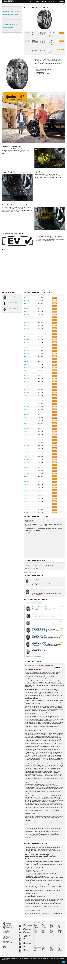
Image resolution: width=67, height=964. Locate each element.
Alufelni (4, 946)
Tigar (59, 926)
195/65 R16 (26, 389)
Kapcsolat (5, 926)
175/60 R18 (26, 319)
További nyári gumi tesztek (30, 572)
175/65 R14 (26, 325)
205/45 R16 (26, 392)
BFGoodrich (36, 927)
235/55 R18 (26, 490)
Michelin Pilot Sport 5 (13, 308)
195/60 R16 (26, 384)
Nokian (51, 928)
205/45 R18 (26, 398)
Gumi (31, 1)
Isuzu (43, 948)
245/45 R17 (26, 501)
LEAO (43, 933)
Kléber (43, 931)
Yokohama (60, 932)
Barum (35, 926)
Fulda (43, 924)
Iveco (43, 949)
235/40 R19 (26, 476)
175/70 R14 (26, 333)
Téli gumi (4, 934)
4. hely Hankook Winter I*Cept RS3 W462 (27, 935)
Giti (42, 926)
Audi (35, 946)
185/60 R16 (26, 353)
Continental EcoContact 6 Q (39, 649)
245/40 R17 (26, 498)
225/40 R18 (26, 451)
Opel (51, 948)
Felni (37, 1)
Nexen (51, 927)
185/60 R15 (26, 350)
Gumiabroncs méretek (7, 931)
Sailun (51, 932)
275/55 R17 (26, 512)
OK (63, 961)
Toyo (59, 927)
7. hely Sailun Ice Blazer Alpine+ (27, 947)
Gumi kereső (5, 930)
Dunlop (35, 931)
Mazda (43, 951)
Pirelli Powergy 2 (12, 296)
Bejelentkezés (61, 1)
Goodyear (44, 928)
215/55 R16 (26, 437)
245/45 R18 (26, 504)
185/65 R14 (26, 356)
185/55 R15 (26, 342)
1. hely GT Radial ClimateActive (27, 925)
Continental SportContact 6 (39, 635)
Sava (51, 933)
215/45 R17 (26, 428)
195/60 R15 (26, 381)
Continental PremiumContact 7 (39, 614)
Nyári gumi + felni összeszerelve (9, 945)
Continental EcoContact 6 (38, 628)
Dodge (35, 951)
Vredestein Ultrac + (12, 302)
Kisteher (33, 602)
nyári (41, 32)
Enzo (51, 939)
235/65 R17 (26, 495)
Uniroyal (59, 928)
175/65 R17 (26, 331)
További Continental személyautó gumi (33, 656)
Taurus (59, 925)
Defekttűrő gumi (6, 937)
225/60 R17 (26, 465)
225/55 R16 (26, 459)
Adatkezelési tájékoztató (7, 927)
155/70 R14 (26, 300)
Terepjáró (39, 602)
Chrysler (35, 948)
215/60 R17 (26, 442)
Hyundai (43, 947)
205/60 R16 (26, 414)
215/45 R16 (26, 426)
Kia (42, 950)
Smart (59, 946)
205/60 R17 (26, 417)
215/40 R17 (26, 423)
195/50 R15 (26, 367)
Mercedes (52, 945)
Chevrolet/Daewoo (37, 947)
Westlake (59, 931)
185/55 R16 (26, 345)
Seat (51, 951)
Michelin (51, 926)
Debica (35, 930)
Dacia (35, 950)
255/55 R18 (26, 509)
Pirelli (51, 928)
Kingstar (43, 930)
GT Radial (44, 928)
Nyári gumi (5, 935)
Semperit (59, 924)
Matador (51, 924)
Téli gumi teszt (5, 940)
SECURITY (52, 933)
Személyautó (27, 602)
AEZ (35, 939)
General (43, 925)
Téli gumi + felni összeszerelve (8, 944)
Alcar (35, 940)
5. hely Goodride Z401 (25, 939)
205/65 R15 (26, 420)
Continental (36, 928)
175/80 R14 (26, 336)
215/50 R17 (26, 434)
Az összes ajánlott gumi (23, 953)
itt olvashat (5, 959)
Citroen (35, 949)
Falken (35, 932)
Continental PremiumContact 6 (39, 621)
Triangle (59, 928)
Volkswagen (60, 950)
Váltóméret (5, 932)
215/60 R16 (26, 439)
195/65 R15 (26, 386)
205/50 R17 (26, 400)
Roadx (51, 929)
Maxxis (51, 925)
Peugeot (51, 949)
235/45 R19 (26, 478)
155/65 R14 (26, 297)
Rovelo (51, 930)
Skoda (59, 945)
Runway (51, 931)
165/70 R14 (26, 314)
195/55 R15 (26, 373)
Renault (51, 950)
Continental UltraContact (27, 33)
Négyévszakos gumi (6, 936)
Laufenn (43, 933)
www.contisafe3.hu (57, 835)
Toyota (59, 948)
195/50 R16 (26, 370)
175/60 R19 (26, 322)
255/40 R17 (26, 506)
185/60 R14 (26, 347)
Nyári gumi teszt (6, 941)
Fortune (35, 933)
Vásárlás (54, 297)
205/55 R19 (26, 409)
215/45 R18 (26, 431)
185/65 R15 (26, 359)
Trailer (59, 949)
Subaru (59, 946)
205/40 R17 (34, 40)
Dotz (43, 940)
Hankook (43, 929)
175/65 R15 (26, 328)
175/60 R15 (26, 317)
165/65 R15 (26, 311)
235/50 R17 (26, 481)
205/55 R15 (26, 403)
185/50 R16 (26, 339)
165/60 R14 (26, 306)
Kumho (43, 932)
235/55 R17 (26, 487)
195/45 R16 (26, 364)
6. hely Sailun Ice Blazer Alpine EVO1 (27, 943)
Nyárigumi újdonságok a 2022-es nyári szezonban (44, 589)
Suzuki (59, 947)
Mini (50, 946)
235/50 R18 (26, 484)
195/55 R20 (26, 378)
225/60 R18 (26, 467)
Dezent (43, 939)
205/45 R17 (26, 395)
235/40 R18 (26, 473)
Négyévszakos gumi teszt (7, 942)
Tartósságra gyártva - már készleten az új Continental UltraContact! (45, 580)
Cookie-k (4, 928)
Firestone (36, 933)
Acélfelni (4, 947)
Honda (43, 946)
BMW (35, 946)
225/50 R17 (26, 456)
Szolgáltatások (52, 1)
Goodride (44, 927)
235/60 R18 (26, 492)
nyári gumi (31, 521)
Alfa (35, 945)
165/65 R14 (26, 308)
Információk (43, 1)
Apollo (35, 925)
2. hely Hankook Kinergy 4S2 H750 (27, 929)
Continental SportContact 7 (39, 606)
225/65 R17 (26, 470)
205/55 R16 (26, 406)
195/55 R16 (26, 375)
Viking (59, 929)
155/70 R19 (26, 303)
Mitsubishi (52, 946)
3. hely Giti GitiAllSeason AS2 (27, 932)
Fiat (43, 945)
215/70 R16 (26, 448)
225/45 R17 (26, 453)
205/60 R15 (26, 412)
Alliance (35, 924)
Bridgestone (36, 928)
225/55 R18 (26, 462)
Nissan (51, 947)
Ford (43, 946)
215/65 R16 (26, 445)
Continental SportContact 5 (39, 642)
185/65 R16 (26, 361)
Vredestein (60, 930)
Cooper (35, 929)
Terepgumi (5, 938)
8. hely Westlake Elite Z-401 (26, 950)
